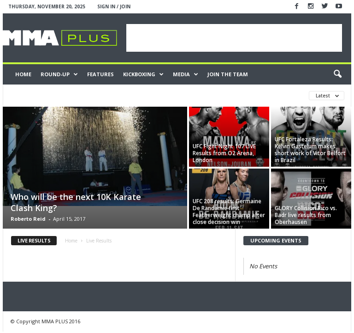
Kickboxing (143, 74)
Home (23, 74)
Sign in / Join (113, 6)
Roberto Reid (28, 218)
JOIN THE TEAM (227, 74)
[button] (337, 74)
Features (100, 74)
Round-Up (59, 74)
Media (185, 74)
